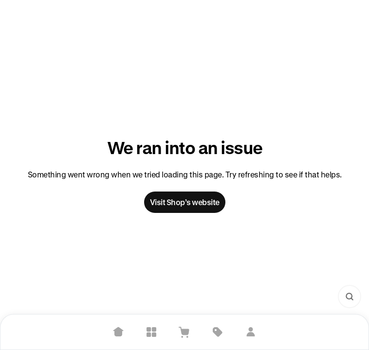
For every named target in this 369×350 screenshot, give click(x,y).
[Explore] (151, 332)
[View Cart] (184, 332)
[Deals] (217, 332)
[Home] (118, 332)
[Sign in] (250, 332)
